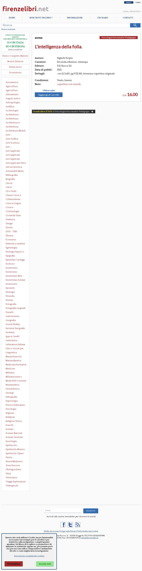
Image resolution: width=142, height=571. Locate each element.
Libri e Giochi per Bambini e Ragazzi (15, 348)
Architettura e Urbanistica (13, 122)
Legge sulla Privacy (68, 531)
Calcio (9, 187)
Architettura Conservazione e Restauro (14, 118)
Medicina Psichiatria (16, 364)
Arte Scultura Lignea (12, 143)
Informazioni (75, 18)
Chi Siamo (102, 18)
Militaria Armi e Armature (14, 377)
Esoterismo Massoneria (11, 272)
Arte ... (9, 135)
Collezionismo (13, 199)
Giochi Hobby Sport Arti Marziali (15, 324)
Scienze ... (10, 429)
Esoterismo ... (12, 268)
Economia (11, 239)
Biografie (10, 179)
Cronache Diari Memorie (13, 215)
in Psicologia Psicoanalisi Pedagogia (63, 111)
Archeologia (12, 110)
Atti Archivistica (14, 167)
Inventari (10, 332)
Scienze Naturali (14, 433)
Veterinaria (11, 477)
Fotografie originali (16, 308)
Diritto (9, 227)
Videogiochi (12, 485)
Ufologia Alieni (13, 469)
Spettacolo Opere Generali (15, 453)
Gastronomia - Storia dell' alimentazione (13, 316)
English (138, 2)
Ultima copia (49, 90)
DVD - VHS (11, 231)
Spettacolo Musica (15, 449)
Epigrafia (10, 255)
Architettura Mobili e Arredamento (16, 131)
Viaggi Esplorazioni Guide (16, 481)
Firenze (9, 300)
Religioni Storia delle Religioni (14, 421)
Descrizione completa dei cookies (29, 556)
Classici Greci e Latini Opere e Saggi (16, 195)
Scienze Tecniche (14, 437)
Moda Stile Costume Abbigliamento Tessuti (16, 381)
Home (12, 18)
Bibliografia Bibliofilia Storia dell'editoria (14, 175)
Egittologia (11, 247)
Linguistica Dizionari (11, 352)
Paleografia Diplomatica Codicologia (12, 397)
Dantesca (10, 219)
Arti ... (9, 147)
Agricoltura (12, 86)
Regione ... (11, 413)
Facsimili (10, 288)
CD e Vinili (11, 191)
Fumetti (10, 312)
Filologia (10, 292)
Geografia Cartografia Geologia (11, 320)
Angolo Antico (13, 98)
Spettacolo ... (12, 445)
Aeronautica (12, 82)
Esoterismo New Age (14, 276)
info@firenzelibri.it (89, 538)
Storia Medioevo (14, 461)
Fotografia (11, 304)
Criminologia (12, 211)
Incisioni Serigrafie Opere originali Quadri (15, 328)
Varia (8, 473)
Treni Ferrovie (13, 465)
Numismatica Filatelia (12, 385)
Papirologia (12, 401)
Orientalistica (12, 389)
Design (9, 223)
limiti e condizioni (15, 49)
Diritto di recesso (51, 531)
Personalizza (13, 564)
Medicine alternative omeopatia (11, 368)
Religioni (10, 417)
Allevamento (12, 94)
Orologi (10, 393)
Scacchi (9, 425)
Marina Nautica (13, 360)
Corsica (9, 207)
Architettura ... (13, 114)
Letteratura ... (12, 340)
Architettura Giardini (12, 126)
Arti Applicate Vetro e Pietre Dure (16, 163)
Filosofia (10, 296)
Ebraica (9, 235)
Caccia (9, 183)
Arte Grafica (12, 139)
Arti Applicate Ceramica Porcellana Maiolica (16, 151)
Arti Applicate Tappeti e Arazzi (14, 159)
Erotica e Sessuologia (12, 264)
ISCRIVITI (90, 511)
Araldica (10, 106)
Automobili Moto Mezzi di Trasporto (15, 171)
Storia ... (10, 457)
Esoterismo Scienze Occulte (15, 280)
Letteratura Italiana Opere (15, 344)
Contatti (128, 18)
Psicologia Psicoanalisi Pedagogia (12, 409)
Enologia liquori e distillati (15, 252)
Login (125, 11)
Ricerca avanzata (8, 29)
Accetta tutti (45, 564)
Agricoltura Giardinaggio (12, 90)
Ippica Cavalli (12, 336)
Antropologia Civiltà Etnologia (14, 102)
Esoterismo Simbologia (11, 284)
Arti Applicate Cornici (13, 155)
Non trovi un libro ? (41, 18)
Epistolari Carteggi (15, 260)
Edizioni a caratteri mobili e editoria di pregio (16, 243)
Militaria (10, 372)
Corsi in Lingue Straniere (13, 203)
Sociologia (11, 441)
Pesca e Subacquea (15, 405)
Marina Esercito (14, 356)
